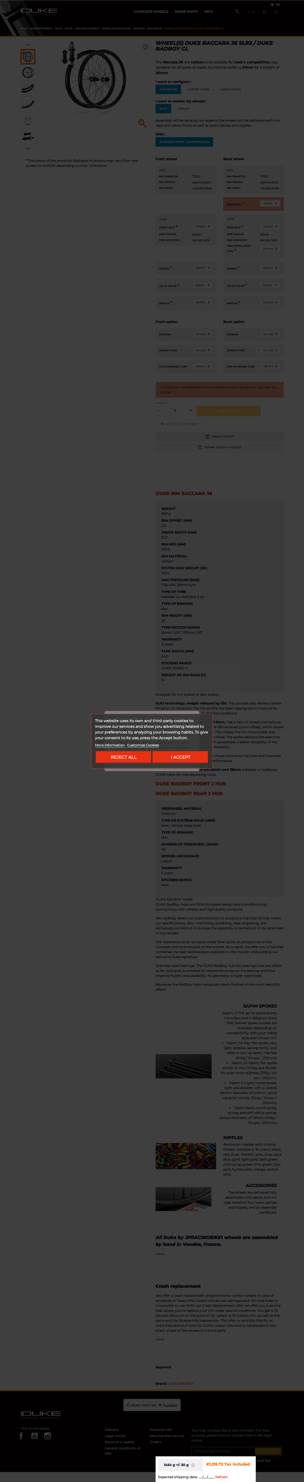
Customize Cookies (143, 745)
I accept (180, 757)
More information (110, 745)
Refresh (221, 1477)
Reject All (124, 757)
